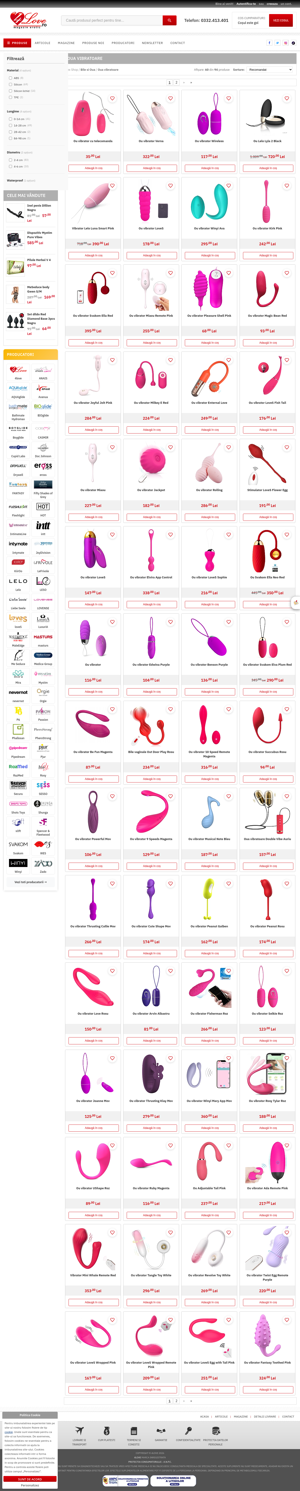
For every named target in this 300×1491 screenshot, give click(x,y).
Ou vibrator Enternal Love (209, 403)
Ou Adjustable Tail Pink (209, 1188)
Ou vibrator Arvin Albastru (151, 1014)
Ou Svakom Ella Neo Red (267, 577)
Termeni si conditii (134, 1436)
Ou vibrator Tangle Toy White (151, 1275)
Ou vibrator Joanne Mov (93, 1101)
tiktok (294, 43)
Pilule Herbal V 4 (39, 260)
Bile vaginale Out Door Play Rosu (151, 752)
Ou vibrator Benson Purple (209, 665)
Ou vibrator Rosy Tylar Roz (267, 1101)
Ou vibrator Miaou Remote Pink (151, 316)
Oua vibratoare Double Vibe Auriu (267, 839)
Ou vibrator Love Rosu (93, 1014)
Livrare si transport (79, 1436)
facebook (269, 43)
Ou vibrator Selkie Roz (267, 1014)
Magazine (66, 43)
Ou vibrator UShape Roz (93, 1188)
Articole (43, 43)
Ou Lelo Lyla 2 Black (267, 141)
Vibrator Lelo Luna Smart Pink (93, 228)
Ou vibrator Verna (151, 141)
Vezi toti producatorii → (31, 882)
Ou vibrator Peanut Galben (209, 926)
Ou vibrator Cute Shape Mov (151, 926)
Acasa (204, 1416)
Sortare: (239, 70)
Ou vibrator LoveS (151, 228)
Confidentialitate (188, 1434)
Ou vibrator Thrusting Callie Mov (93, 926)
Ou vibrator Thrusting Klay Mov (151, 1101)
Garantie (161, 1434)
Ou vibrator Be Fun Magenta (92, 752)
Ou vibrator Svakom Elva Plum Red (267, 665)
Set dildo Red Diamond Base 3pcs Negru (41, 318)
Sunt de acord (30, 1479)
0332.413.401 (214, 20)
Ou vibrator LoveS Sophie (209, 577)
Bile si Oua (88, 70)
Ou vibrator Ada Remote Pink (267, 1188)
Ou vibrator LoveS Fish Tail (267, 403)
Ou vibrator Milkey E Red (151, 403)
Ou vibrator (93, 665)
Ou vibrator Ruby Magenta (151, 1188)
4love (137, 1457)
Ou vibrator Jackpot (151, 490)
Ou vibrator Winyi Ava (209, 228)
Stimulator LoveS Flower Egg (267, 490)
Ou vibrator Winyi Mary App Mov (209, 1101)
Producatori (123, 43)
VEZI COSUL (281, 20)
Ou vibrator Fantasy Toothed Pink (267, 1363)
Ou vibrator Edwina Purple (151, 665)
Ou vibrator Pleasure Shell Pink (209, 316)
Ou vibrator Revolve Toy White (209, 1275)
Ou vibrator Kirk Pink (267, 228)
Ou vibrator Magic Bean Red (267, 316)
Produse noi (93, 43)
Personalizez (30, 1485)
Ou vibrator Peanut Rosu (267, 926)
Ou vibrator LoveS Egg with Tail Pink (209, 1363)
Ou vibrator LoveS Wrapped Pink (93, 1363)
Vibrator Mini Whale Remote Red (93, 1275)
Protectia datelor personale (215, 1436)
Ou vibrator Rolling (209, 490)
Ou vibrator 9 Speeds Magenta (151, 839)
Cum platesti (106, 1434)
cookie (9, 1432)
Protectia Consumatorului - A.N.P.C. (149, 1461)
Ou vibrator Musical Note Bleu (209, 839)
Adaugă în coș (94, 168)
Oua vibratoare (108, 70)
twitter (277, 43)
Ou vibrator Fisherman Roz (209, 1014)
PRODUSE (17, 43)
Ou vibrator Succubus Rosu (267, 752)
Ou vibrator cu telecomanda (93, 141)
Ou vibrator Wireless (209, 141)
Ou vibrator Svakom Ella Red (93, 316)
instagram (285, 43)
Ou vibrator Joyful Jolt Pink (93, 403)
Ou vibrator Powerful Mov (93, 839)
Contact (177, 43)
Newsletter (152, 43)
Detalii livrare (265, 1416)
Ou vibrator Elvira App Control (151, 577)
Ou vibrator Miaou (93, 490)
